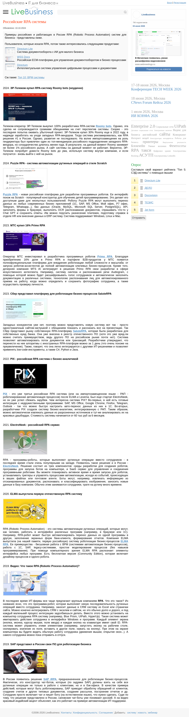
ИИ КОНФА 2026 (144, 116)
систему (131, 712)
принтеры (150, 142)
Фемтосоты (177, 146)
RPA (135, 150)
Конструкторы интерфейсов (161, 138)
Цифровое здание (162, 151)
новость (142, 712)
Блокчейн (138, 146)
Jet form (149, 209)
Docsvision (151, 195)
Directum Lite (25, 48)
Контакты (66, 712)
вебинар (152, 712)
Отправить (138, 217)
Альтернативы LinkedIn (164, 156)
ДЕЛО (148, 187)
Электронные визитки (163, 130)
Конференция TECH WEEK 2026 (156, 89)
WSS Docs (23, 56)
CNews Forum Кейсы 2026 (151, 102)
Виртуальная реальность (174, 142)
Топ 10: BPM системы (31, 77)
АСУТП (146, 155)
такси (146, 150)
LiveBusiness (148, 14)
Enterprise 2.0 (143, 126)
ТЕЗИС (149, 202)
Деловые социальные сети (142, 130)
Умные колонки (157, 146)
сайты (164, 134)
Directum (22, 65)
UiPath (180, 126)
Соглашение (106, 712)
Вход (169, 2)
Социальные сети (164, 127)
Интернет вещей (140, 138)
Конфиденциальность (85, 712)
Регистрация (180, 2)
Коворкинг (179, 134)
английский (149, 134)
